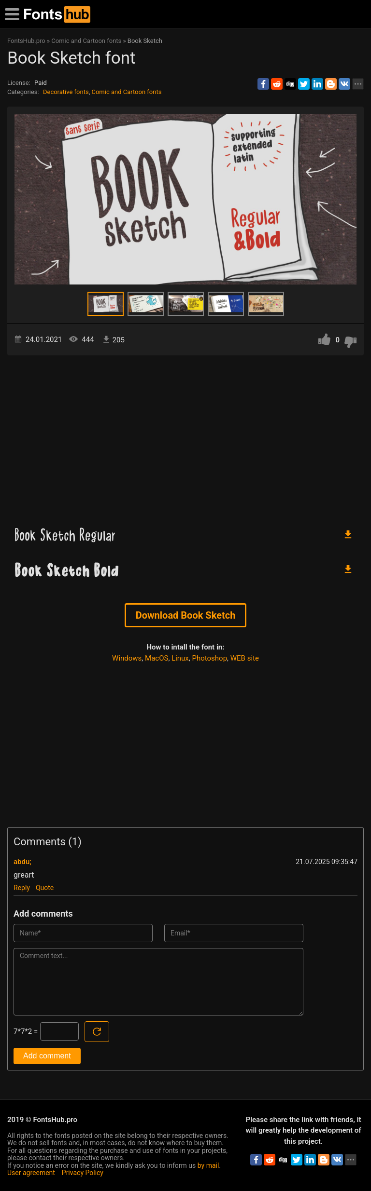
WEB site (244, 658)
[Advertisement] (185, 437)
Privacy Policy (82, 1173)
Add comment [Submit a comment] (47, 1056)
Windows (127, 658)
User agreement (31, 1173)
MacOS (156, 658)
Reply (22, 888)
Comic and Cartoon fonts (126, 91)
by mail (208, 1165)
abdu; (22, 861)
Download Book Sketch (186, 615)
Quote (45, 888)
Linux (180, 658)
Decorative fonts (66, 91)
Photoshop (210, 658)
